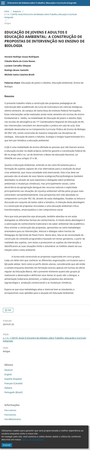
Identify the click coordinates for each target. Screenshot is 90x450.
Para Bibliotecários (12, 419)
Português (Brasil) (13, 392)
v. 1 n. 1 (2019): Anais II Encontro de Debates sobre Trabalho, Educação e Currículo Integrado (40, 16)
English (8, 374)
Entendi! (7, 445)
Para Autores (10, 414)
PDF (9, 310)
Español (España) (13, 378)
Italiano (8, 387)
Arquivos (17, 11)
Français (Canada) (13, 383)
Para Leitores (10, 410)
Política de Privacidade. (32, 439)
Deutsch (8, 370)
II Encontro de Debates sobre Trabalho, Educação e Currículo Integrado (41, 2)
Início (6, 11)
